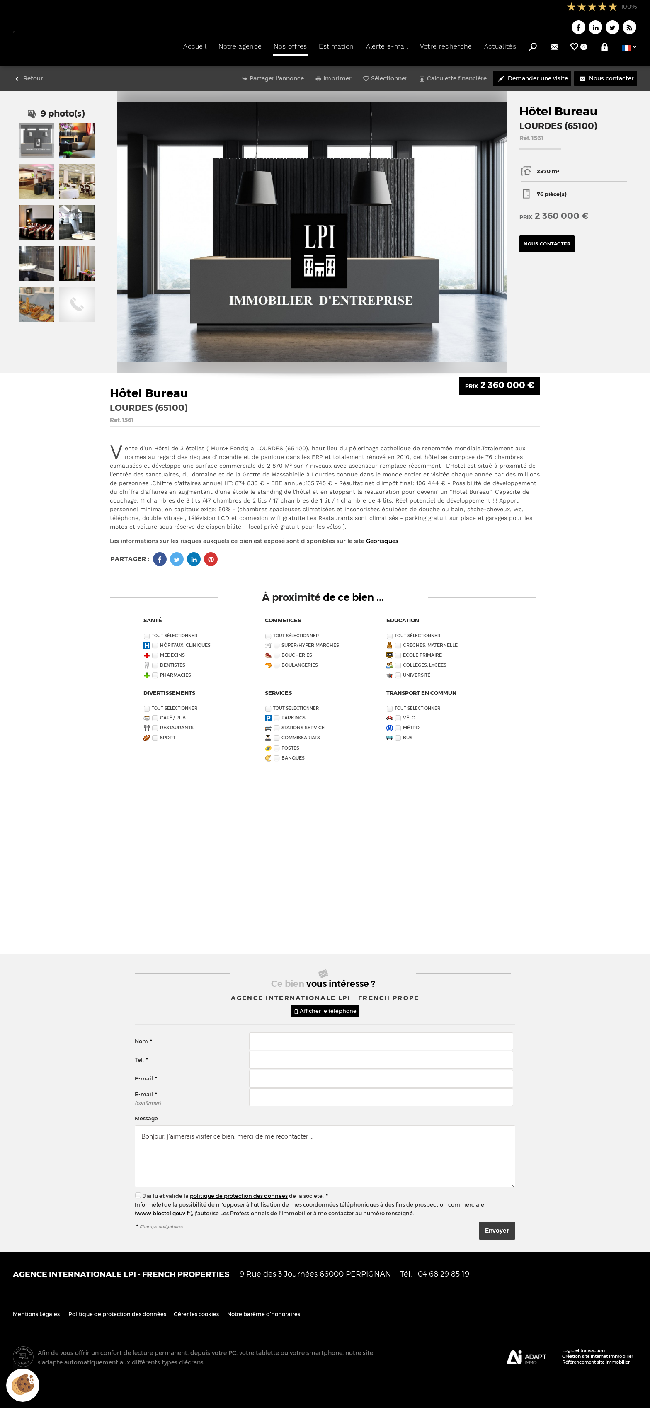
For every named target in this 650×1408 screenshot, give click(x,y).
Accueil (194, 46)
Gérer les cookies (196, 1309)
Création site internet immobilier (597, 1352)
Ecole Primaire (422, 650)
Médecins (172, 650)
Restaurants (177, 723)
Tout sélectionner (174, 631)
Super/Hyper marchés (310, 640)
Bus (407, 733)
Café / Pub (173, 713)
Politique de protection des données (117, 1309)
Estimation (336, 46)
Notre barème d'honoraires (264, 1309)
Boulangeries (299, 660)
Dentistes (172, 660)
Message (146, 1114)
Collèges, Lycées (424, 660)
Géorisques (382, 536)
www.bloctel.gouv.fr (163, 1208)
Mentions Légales (36, 1309)
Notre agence (240, 46)
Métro (411, 723)
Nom (143, 1037)
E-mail (146, 1074)
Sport (167, 733)
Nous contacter (547, 239)
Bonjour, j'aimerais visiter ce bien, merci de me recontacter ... (325, 1152)
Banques (293, 753)
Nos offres (290, 46)
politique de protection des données (239, 1191)
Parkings (293, 713)
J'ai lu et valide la (166, 1191)
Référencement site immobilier (596, 1357)
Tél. (141, 1055)
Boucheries (296, 650)
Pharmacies (175, 670)
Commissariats (300, 733)
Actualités (500, 46)
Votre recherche (446, 46)
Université (416, 670)
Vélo (409, 713)
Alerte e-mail (387, 46)
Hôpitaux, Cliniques (185, 640)
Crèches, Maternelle (430, 640)
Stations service (303, 723)
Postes (290, 743)
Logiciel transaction (583, 1346)
